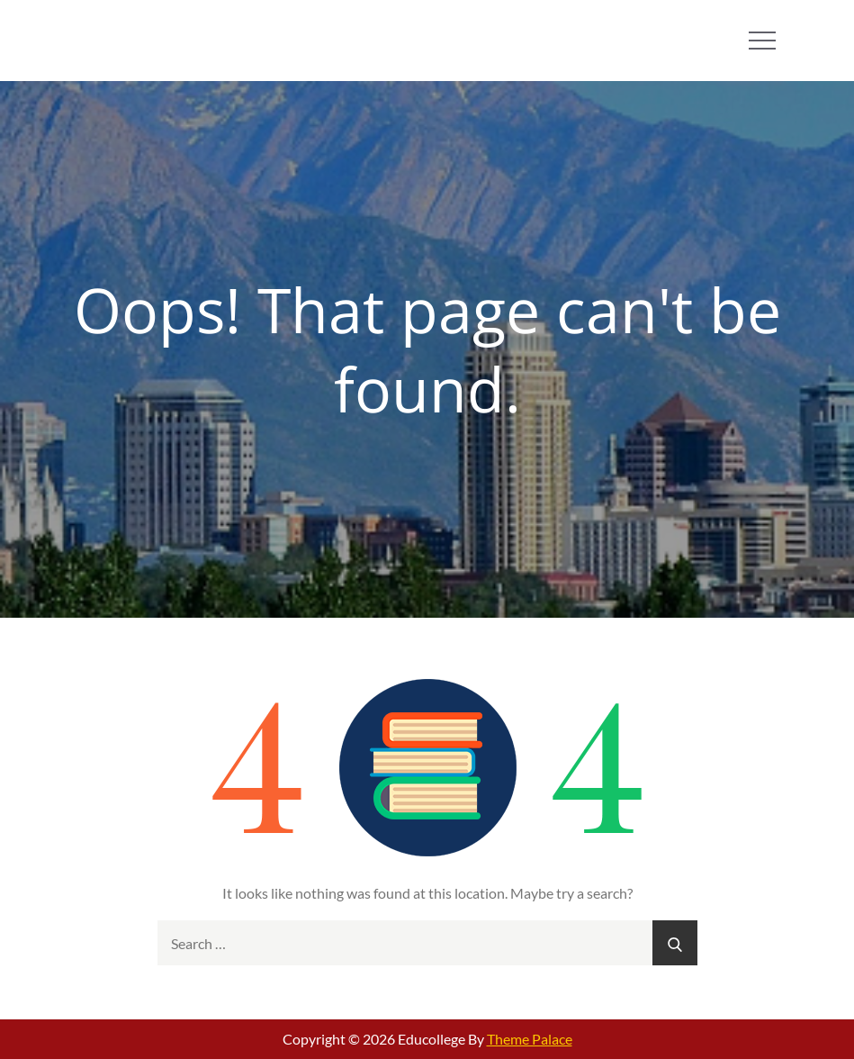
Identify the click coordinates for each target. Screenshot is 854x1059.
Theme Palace (529, 1038)
